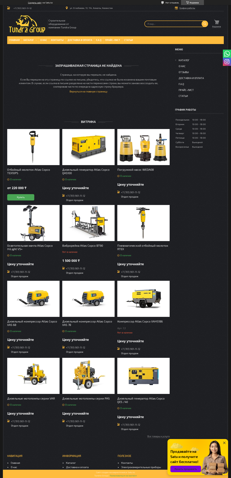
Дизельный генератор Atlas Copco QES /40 (141, 400)
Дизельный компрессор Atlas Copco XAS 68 (32, 323)
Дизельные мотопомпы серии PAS (86, 398)
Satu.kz (131, 472)
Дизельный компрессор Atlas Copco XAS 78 (87, 323)
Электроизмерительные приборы (141, 467)
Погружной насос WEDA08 (135, 169)
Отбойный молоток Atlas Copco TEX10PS (28, 171)
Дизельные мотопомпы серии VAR (31, 398)
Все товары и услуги (158, 436)
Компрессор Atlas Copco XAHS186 (140, 321)
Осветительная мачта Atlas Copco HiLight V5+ (30, 247)
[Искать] (205, 24)
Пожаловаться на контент (123, 475)
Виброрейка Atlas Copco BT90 (82, 245)
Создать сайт (35, 2)
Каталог (28, 40)
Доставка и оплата (79, 40)
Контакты (57, 40)
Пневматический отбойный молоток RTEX (142, 247)
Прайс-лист (112, 40)
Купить (21, 197)
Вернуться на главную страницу (88, 91)
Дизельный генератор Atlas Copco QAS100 (86, 171)
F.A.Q (98, 40)
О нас (43, 40)
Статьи (128, 40)
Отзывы (184, 72)
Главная (14, 40)
